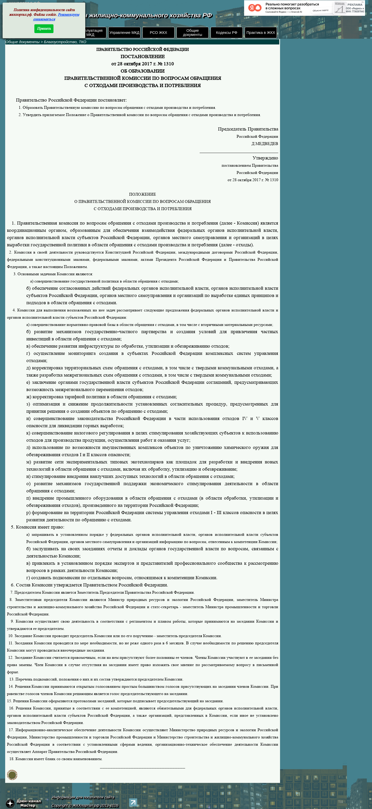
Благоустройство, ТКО (65, 42)
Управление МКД (124, 32)
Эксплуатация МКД (90, 32)
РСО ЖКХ (158, 32)
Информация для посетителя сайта (83, 797)
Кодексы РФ (226, 32)
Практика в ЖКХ (260, 32)
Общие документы (192, 32)
